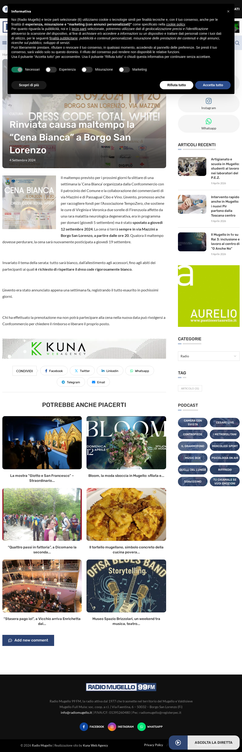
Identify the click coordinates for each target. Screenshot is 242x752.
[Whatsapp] (150, 726)
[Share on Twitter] (82, 370)
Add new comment (28, 640)
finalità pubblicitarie (63, 38)
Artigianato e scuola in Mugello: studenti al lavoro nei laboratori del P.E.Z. (225, 168)
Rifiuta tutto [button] (176, 85)
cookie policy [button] (175, 24)
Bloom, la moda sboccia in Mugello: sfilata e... (126, 476)
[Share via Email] (98, 382)
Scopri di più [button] (29, 85)
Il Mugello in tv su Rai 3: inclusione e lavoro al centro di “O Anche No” (225, 242)
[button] (228, 11)
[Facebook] (92, 726)
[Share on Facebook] (54, 370)
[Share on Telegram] (71, 382)
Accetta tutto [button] (213, 85)
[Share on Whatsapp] (139, 370)
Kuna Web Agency (95, 745)
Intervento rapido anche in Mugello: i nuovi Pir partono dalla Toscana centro (225, 206)
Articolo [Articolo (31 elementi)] (190, 388)
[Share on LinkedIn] (110, 370)
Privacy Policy (153, 745)
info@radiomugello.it (76, 712)
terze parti (79, 29)
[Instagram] (121, 726)
